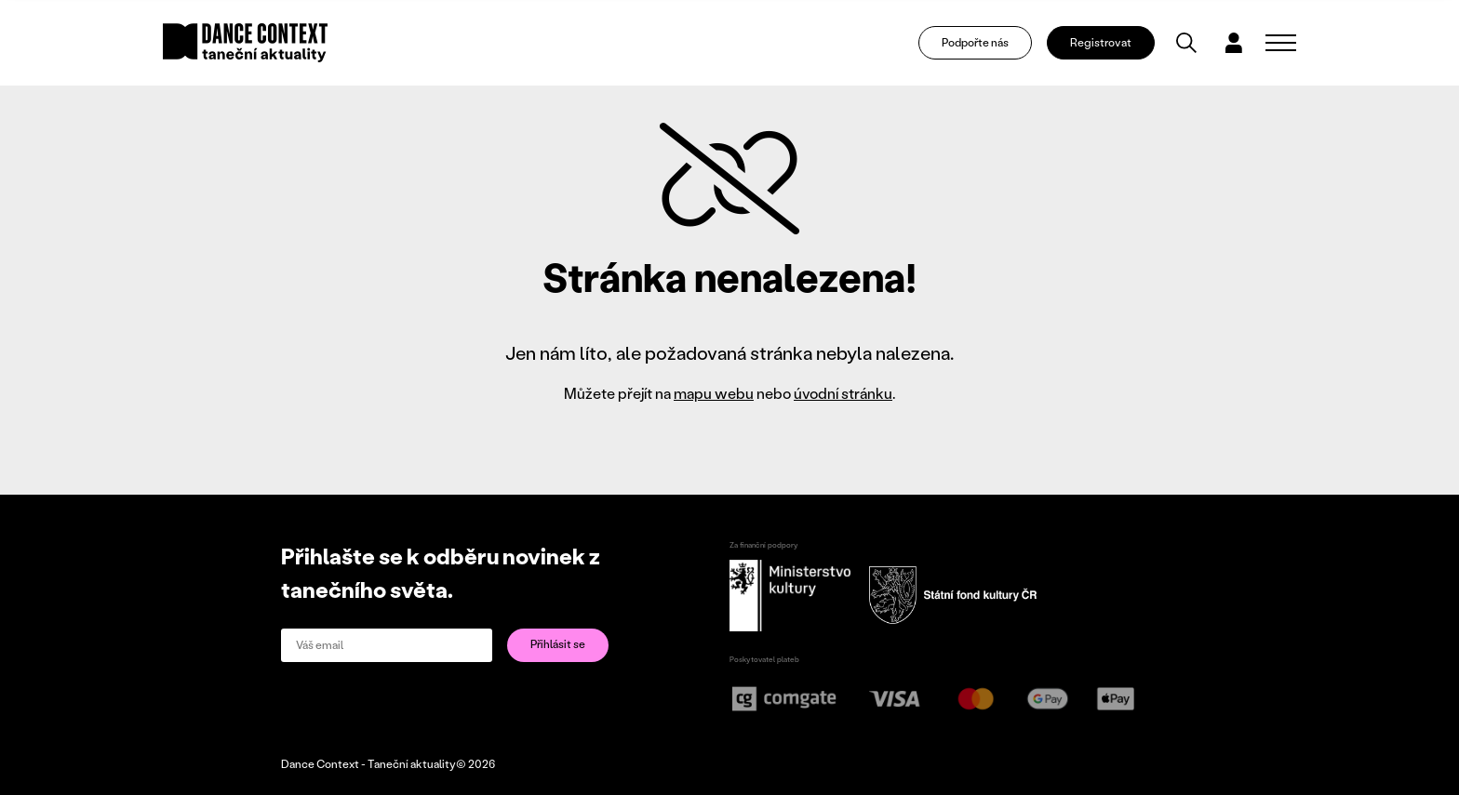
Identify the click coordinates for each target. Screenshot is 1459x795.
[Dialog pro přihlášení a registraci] (1234, 43)
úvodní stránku (843, 393)
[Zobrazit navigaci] (1280, 43)
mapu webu (714, 393)
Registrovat (1100, 42)
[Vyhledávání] (1186, 43)
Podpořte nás (975, 42)
